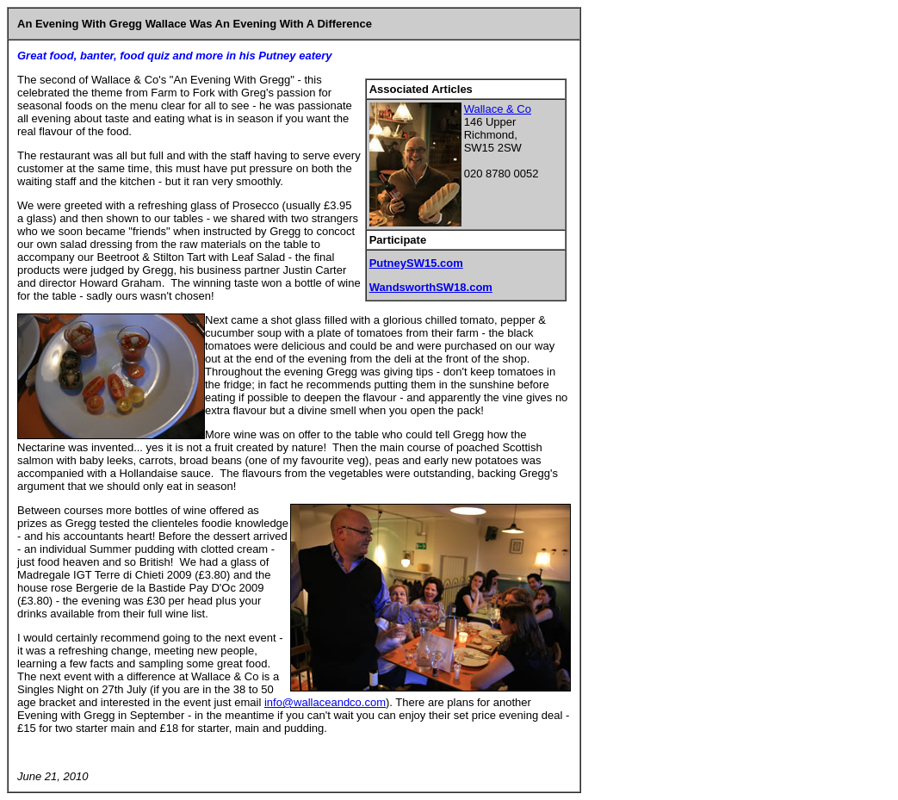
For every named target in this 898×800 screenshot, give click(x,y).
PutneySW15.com (416, 263)
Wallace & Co (497, 108)
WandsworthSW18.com (430, 287)
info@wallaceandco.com (325, 702)
